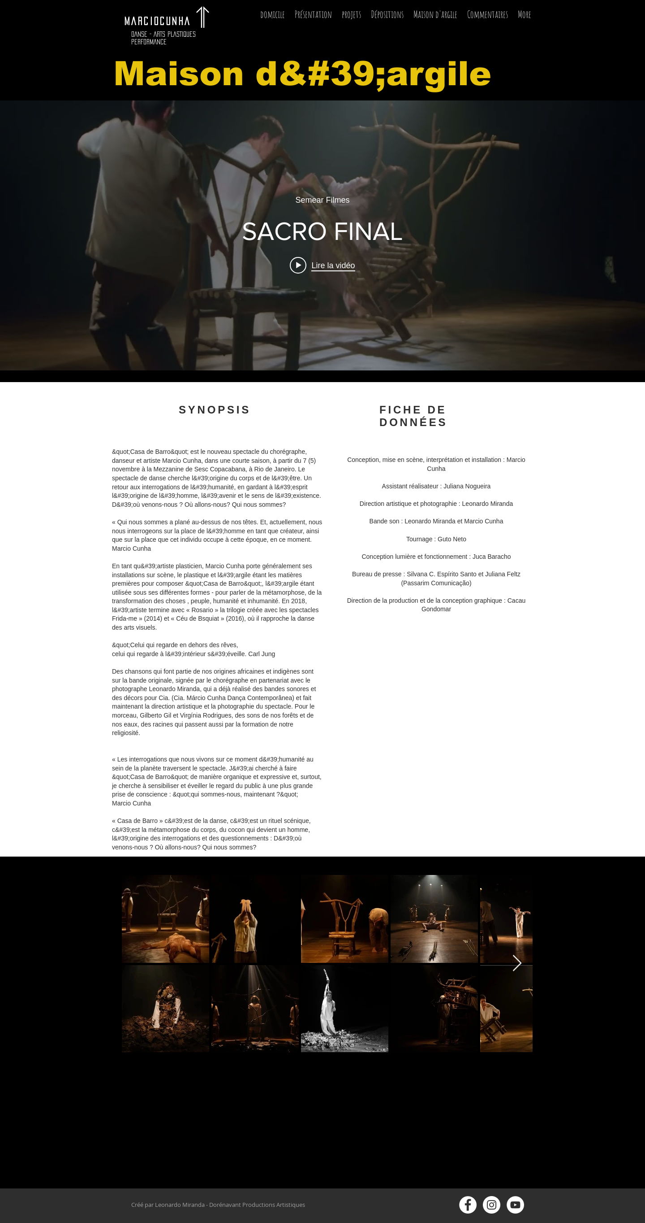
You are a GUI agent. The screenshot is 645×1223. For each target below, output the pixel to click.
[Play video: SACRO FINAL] (322, 265)
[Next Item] (517, 963)
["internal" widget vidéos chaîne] (322, 235)
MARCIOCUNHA (162, 21)
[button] (351, 17)
